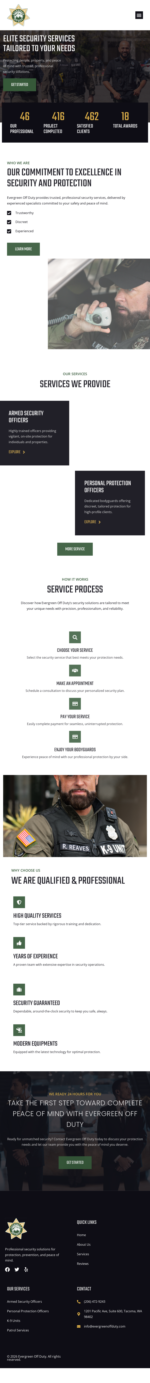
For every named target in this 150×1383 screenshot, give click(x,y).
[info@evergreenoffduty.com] (78, 1341)
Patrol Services (18, 1345)
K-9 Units (13, 1335)
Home (81, 1250)
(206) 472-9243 (94, 1316)
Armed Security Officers (24, 1316)
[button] (139, 15)
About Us (84, 1259)
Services (83, 1269)
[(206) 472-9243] (78, 1316)
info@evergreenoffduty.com (104, 1341)
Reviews (83, 1278)
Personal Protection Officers (28, 1326)
